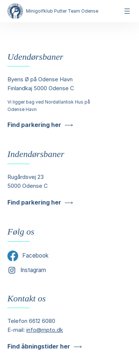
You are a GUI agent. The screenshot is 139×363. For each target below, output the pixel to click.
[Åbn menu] (127, 11)
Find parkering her (34, 124)
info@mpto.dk (44, 329)
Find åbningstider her (38, 346)
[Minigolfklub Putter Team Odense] (15, 11)
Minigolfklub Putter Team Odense (62, 11)
